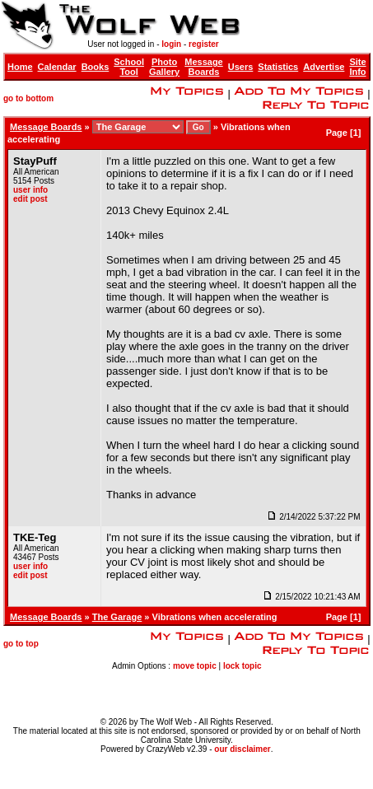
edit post (30, 198)
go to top (21, 643)
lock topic (242, 665)
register (204, 44)
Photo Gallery (164, 67)
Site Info (357, 67)
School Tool (129, 67)
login (171, 44)
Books (96, 67)
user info (30, 189)
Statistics (278, 67)
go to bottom (28, 98)
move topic (195, 665)
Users (241, 67)
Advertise (323, 67)
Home (20, 67)
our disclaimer (242, 749)
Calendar (57, 67)
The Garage (117, 617)
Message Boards (203, 67)
